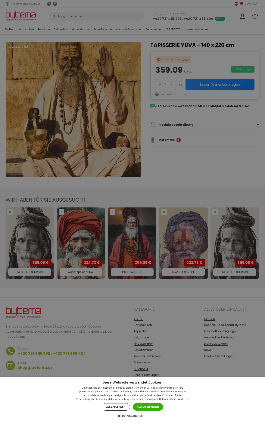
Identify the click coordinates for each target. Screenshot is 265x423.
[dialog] (132, 211)
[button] (132, 415)
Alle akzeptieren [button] (148, 406)
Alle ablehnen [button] (115, 406)
